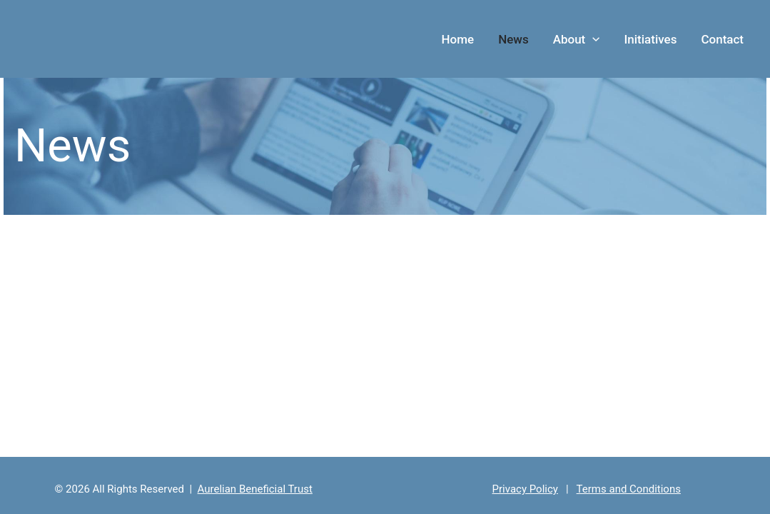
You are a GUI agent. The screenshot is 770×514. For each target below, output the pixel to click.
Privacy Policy (525, 489)
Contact (722, 39)
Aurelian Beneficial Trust (255, 489)
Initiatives (650, 39)
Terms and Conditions (629, 489)
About (576, 39)
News (513, 39)
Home (458, 39)
